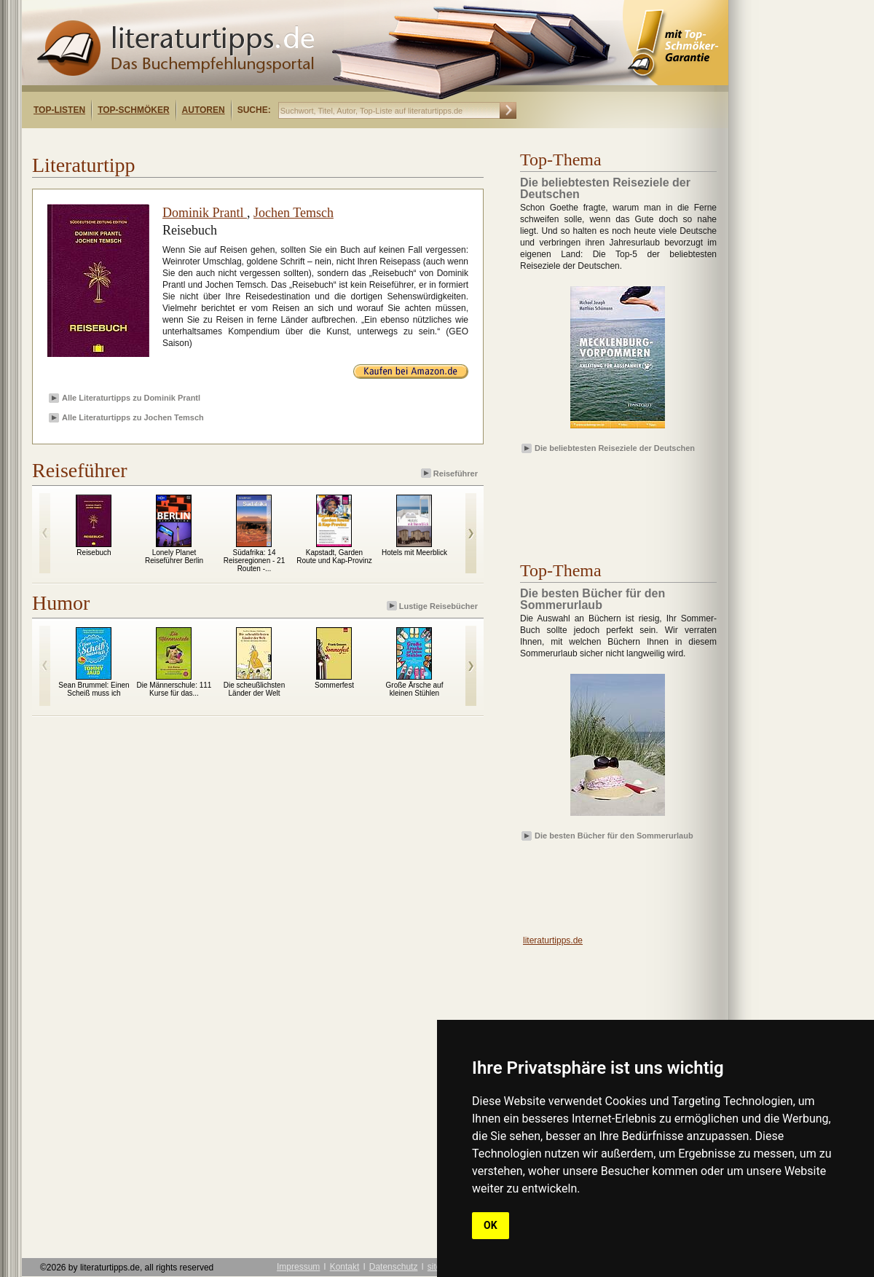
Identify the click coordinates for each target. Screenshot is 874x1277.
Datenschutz (393, 1267)
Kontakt (345, 1267)
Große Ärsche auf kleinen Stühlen (415, 689)
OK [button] (490, 1225)
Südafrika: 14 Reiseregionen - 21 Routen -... (255, 561)
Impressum (298, 1267)
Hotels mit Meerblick (414, 553)
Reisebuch (93, 553)
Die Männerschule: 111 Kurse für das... (174, 689)
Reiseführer (450, 473)
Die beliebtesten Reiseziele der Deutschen (615, 448)
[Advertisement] (209, 140)
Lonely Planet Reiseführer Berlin (174, 557)
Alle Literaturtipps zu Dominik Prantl (131, 397)
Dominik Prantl (204, 212)
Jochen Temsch (293, 212)
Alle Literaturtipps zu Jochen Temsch (133, 417)
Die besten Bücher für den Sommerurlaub (614, 835)
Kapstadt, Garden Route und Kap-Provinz (333, 557)
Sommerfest (334, 685)
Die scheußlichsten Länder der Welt (254, 689)
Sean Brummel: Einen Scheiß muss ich (93, 689)
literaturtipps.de (553, 940)
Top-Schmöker (133, 110)
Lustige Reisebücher (433, 605)
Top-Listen (59, 110)
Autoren (203, 110)
